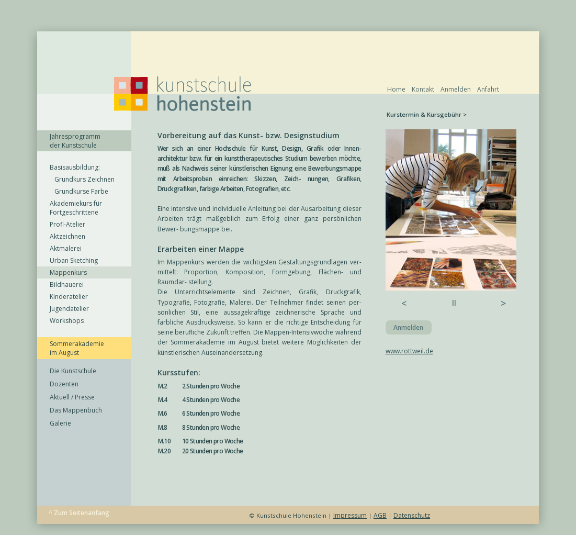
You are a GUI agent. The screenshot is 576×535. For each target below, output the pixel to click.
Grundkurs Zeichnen (82, 179)
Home (396, 89)
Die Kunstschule (73, 370)
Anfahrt (488, 89)
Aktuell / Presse (72, 397)
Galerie (60, 423)
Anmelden (456, 89)
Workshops (67, 320)
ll (454, 303)
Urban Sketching (74, 260)
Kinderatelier (69, 296)
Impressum (350, 515)
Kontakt (423, 89)
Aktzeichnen (67, 236)
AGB (380, 515)
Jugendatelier (69, 308)
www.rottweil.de (409, 351)
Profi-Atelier (67, 224)
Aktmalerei (66, 248)
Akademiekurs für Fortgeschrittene (76, 208)
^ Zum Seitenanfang (79, 512)
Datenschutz (411, 515)
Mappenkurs (68, 272)
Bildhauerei (67, 284)
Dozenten (64, 384)
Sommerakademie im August (77, 348)
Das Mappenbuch (76, 410)
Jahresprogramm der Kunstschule (75, 141)
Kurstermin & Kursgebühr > (427, 114)
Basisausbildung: (75, 167)
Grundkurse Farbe (79, 191)
